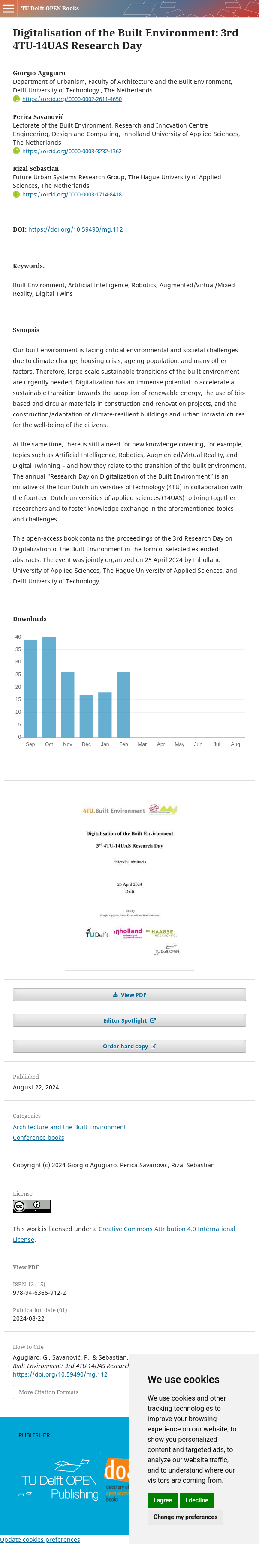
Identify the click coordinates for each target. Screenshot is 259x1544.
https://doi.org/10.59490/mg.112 (75, 229)
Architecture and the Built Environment (69, 1127)
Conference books (38, 1137)
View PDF (133, 995)
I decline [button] (197, 1500)
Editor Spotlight (125, 1020)
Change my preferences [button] (185, 1517)
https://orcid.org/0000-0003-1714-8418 (72, 194)
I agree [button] (163, 1500)
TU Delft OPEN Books (50, 8)
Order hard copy (126, 1046)
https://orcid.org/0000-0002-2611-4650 (72, 99)
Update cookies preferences (40, 1539)
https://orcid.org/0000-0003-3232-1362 (72, 151)
